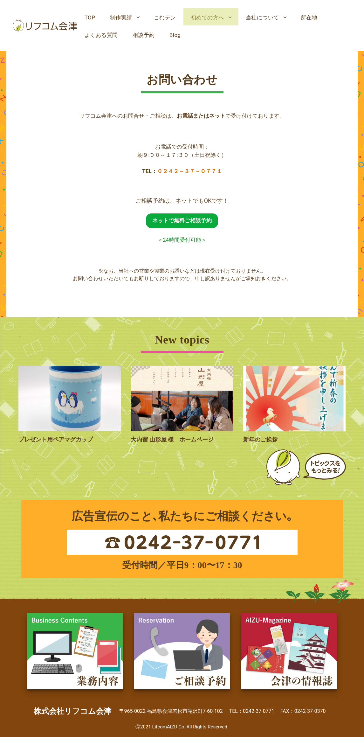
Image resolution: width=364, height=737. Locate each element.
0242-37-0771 (258, 711)
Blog (175, 35)
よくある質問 (101, 35)
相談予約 (144, 35)
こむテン (165, 17)
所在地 (309, 17)
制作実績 (128, 17)
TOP (90, 17)
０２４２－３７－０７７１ (189, 171)
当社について (269, 17)
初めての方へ (214, 17)
